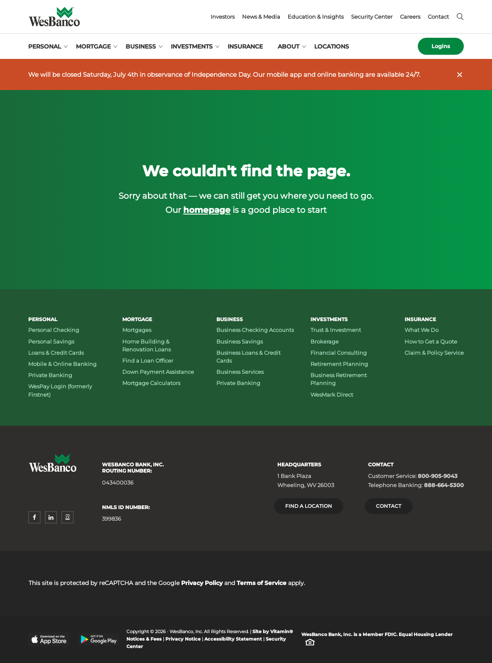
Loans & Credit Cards (56, 352)
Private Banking (50, 375)
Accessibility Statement (233, 639)
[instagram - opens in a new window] (67, 517)
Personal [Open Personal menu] (44, 46)
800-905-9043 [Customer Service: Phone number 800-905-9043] (438, 476)
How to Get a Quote (431, 341)
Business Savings (239, 341)
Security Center (372, 17)
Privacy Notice (183, 639)
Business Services (240, 371)
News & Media (261, 17)
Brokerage (324, 341)
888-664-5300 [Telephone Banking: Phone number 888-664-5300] (444, 485)
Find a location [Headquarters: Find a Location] (308, 506)
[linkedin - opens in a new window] (51, 517)
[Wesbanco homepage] (54, 16)
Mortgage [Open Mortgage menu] (93, 46)
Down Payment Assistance (158, 371)
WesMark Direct (331, 394)
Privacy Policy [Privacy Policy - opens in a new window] (202, 583)
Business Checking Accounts (255, 330)
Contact (438, 17)
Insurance (245, 46)
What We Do (422, 330)
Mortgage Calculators (151, 383)
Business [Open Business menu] (141, 46)
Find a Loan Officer (147, 360)
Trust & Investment (335, 330)
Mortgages (136, 330)
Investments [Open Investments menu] (192, 46)
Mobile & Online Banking (62, 364)
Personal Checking (53, 330)
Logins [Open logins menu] (440, 46)
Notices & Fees (144, 639)
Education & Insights (316, 17)
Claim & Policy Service (434, 352)
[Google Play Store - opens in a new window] (98, 639)
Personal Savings (51, 341)
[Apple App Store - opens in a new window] (49, 639)
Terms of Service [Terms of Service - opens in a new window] (261, 583)
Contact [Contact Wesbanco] (388, 506)
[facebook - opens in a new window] (34, 517)
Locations (331, 46)
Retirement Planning (339, 364)
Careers (410, 17)
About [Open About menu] (288, 46)
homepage (206, 210)
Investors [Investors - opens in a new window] (223, 17)
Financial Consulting (338, 352)
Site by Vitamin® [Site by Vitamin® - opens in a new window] (272, 631)
